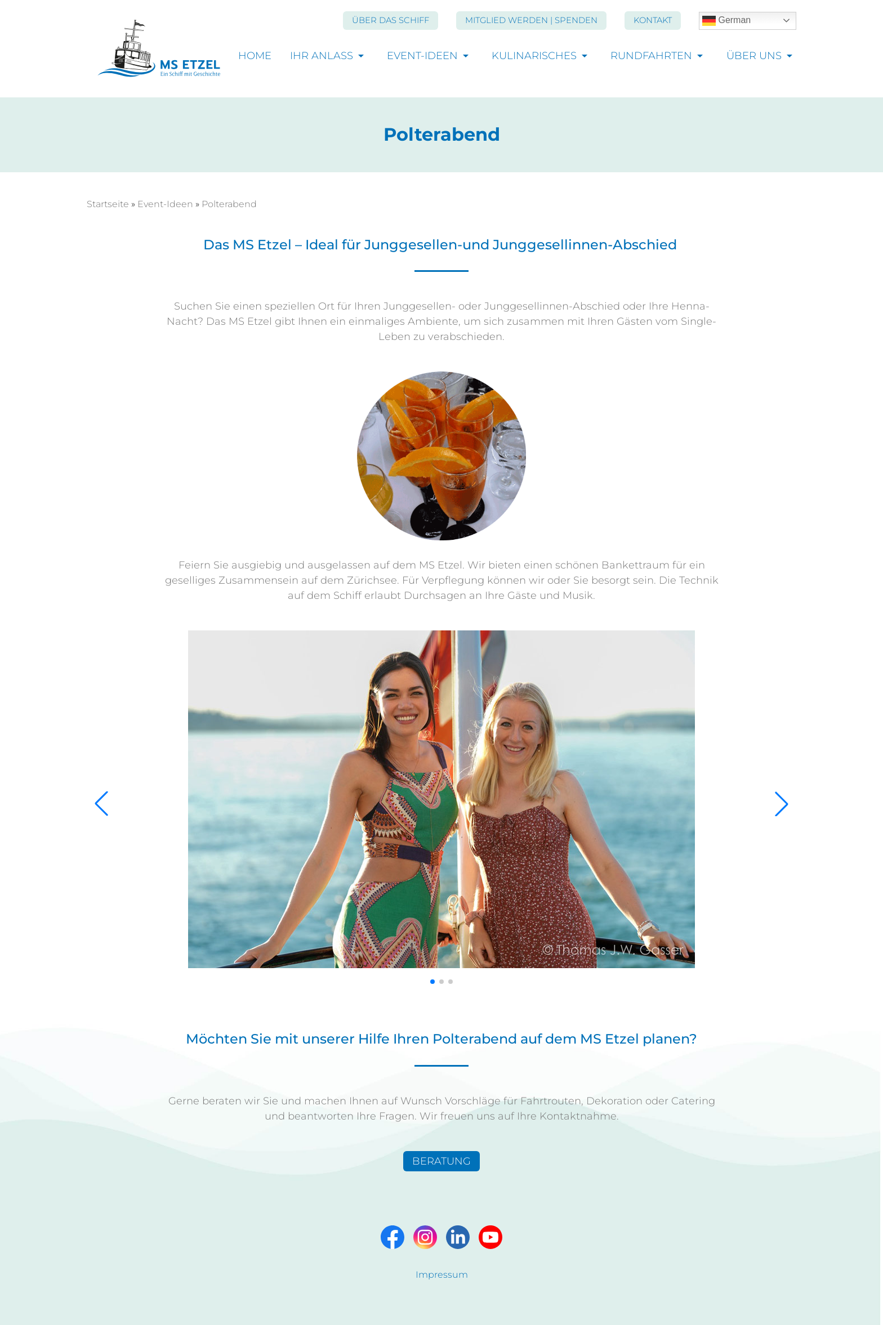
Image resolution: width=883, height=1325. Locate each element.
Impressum (442, 1274)
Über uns (754, 56)
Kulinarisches (534, 56)
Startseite (108, 204)
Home (254, 56)
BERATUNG (441, 1161)
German (726, 21)
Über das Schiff (390, 20)
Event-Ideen (422, 56)
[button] (101, 803)
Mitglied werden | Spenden (531, 20)
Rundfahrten (651, 56)
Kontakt (653, 20)
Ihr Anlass (321, 56)
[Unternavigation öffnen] (361, 56)
